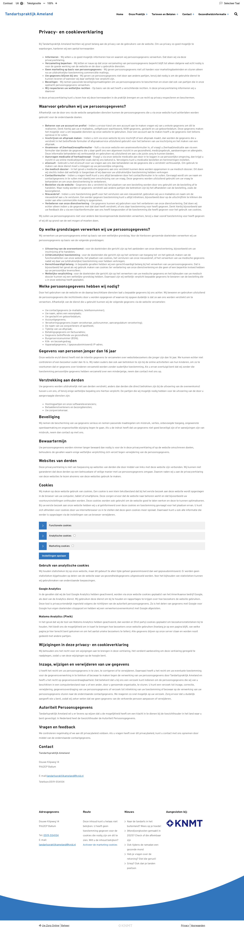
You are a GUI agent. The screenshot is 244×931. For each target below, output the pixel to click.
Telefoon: (44, 782)
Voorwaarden (198, 925)
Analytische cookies (60, 535)
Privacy (185, 925)
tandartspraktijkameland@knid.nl (65, 776)
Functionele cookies (60, 525)
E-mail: (43, 776)
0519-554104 (51, 835)
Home (119, 14)
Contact (187, 14)
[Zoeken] (236, 14)
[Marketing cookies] (73, 546)
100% (50, 3)
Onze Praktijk (137, 14)
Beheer (65, 925)
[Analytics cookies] (74, 535)
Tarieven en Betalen (164, 14)
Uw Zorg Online (50, 925)
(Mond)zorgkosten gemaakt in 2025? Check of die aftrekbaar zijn (144, 835)
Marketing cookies (59, 546)
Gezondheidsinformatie (212, 14)
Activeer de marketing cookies (100, 845)
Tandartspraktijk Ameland (29, 14)
